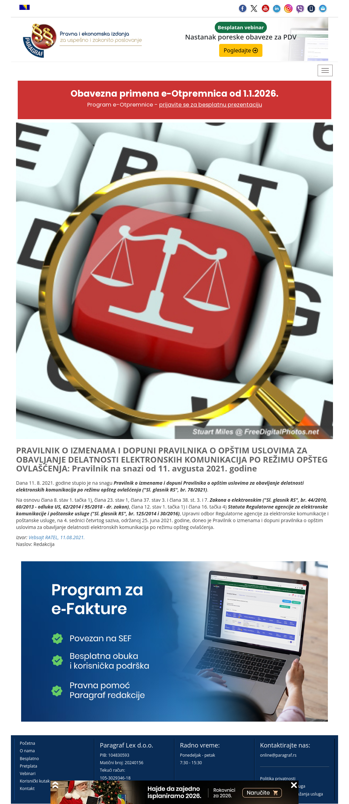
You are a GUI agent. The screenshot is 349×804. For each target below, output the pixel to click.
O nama (27, 751)
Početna (27, 743)
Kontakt (27, 788)
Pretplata (28, 766)
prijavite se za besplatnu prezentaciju (210, 105)
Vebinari (27, 773)
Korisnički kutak (35, 781)
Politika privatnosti (277, 779)
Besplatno (29, 758)
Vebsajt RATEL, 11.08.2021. (57, 537)
